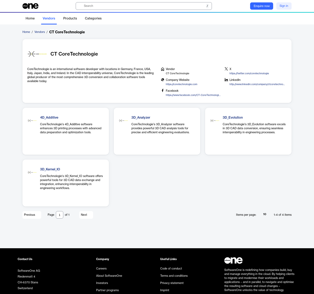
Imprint (164, 290)
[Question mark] (245, 6)
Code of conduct (171, 268)
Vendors (49, 18)
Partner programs (107, 290)
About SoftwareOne (109, 276)
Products (70, 18)
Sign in (284, 6)
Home (30, 18)
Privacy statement (172, 283)
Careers (101, 268)
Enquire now (262, 6)
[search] (144, 6)
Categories (93, 18)
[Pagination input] (59, 215)
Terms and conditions (174, 276)
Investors (102, 283)
